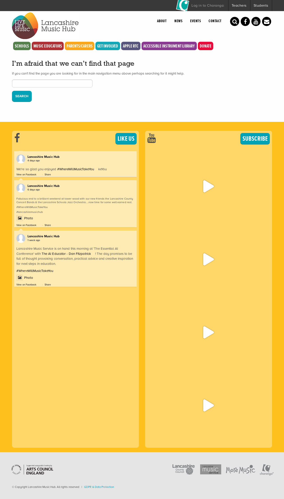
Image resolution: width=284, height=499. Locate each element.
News (178, 21)
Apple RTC (131, 46)
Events (195, 21)
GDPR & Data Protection (99, 487)
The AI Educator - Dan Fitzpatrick (66, 253)
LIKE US (126, 138)
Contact (215, 21)
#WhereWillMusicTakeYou (75, 169)
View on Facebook (26, 174)
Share (48, 174)
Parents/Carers (80, 46)
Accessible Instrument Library (169, 46)
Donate (205, 46)
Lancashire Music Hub (43, 156)
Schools (22, 46)
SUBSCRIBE (255, 138)
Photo (24, 218)
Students (261, 5)
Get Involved (107, 46)
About (162, 21)
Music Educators (48, 46)
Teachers (239, 5)
